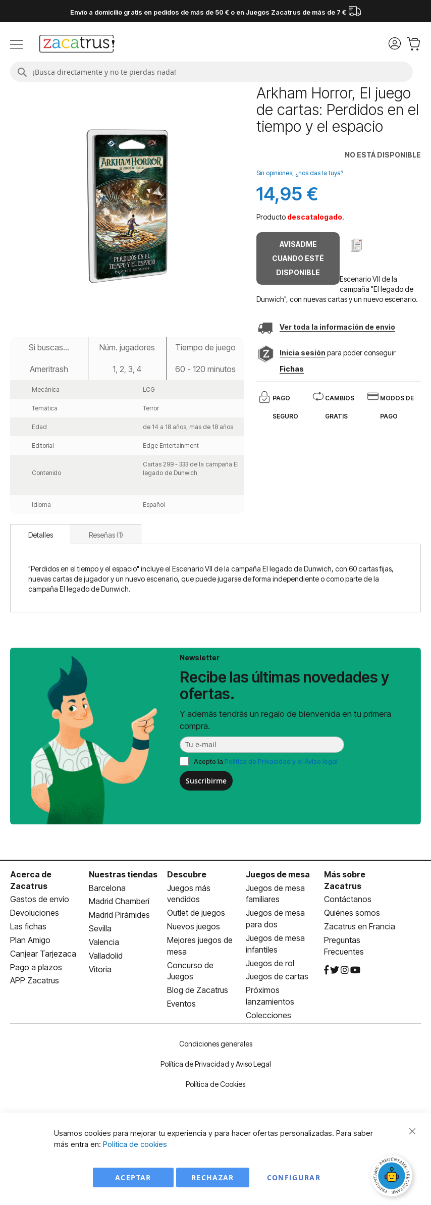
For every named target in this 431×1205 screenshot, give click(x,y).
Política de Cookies (215, 1084)
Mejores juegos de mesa (200, 946)
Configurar (294, 1177)
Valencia (104, 942)
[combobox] (211, 72)
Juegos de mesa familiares (275, 894)
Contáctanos (347, 899)
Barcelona (107, 888)
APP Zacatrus (34, 980)
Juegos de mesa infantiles (275, 944)
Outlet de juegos (196, 913)
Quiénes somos (352, 913)
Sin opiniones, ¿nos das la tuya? (299, 173)
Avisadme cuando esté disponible (298, 258)
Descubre (186, 874)
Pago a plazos (36, 967)
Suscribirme (206, 780)
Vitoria (100, 969)
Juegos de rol (270, 963)
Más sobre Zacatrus (344, 880)
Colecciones (268, 1015)
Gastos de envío (39, 899)
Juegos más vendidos (188, 894)
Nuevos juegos (193, 926)
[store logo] (77, 45)
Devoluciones (34, 913)
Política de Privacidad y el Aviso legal (281, 761)
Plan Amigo (30, 940)
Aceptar (133, 1177)
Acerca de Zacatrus (30, 880)
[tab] (40, 534)
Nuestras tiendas (123, 874)
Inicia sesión (303, 352)
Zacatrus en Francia (359, 926)
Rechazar (212, 1177)
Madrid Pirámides (119, 915)
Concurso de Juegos (190, 971)
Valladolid (106, 956)
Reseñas (106, 535)
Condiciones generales (215, 1043)
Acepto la (266, 761)
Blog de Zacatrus (197, 990)
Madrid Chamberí (119, 901)
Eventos (181, 1004)
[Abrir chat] (393, 1177)
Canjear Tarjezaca (43, 954)
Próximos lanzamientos (270, 996)
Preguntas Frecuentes (344, 946)
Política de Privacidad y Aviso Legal (215, 1064)
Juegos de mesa (278, 874)
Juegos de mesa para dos (275, 918)
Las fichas (28, 926)
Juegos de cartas (277, 976)
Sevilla (100, 928)
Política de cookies (135, 1144)
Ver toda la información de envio (337, 327)
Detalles (40, 535)
